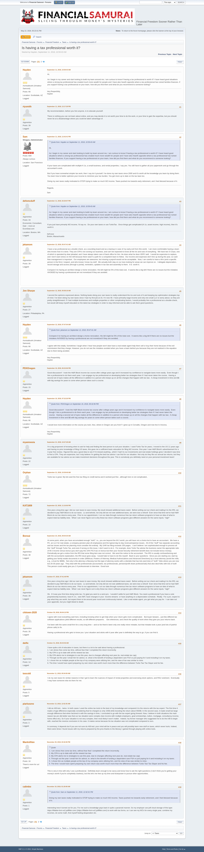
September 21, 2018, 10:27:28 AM (59, 442)
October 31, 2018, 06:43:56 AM (58, 643)
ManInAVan (29, 742)
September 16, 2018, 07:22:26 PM (59, 398)
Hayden (27, 70)
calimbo (27, 786)
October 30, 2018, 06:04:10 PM (58, 612)
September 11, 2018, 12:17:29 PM (59, 106)
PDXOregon (29, 368)
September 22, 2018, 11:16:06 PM (59, 505)
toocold (27, 673)
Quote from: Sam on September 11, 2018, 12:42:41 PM (72, 792)
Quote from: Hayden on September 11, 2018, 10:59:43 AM (73, 142)
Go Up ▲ (182, 849)
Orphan (27, 472)
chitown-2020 (30, 612)
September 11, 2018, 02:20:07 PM (59, 201)
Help (163, 849)
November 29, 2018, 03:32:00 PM (58, 742)
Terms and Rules (172, 849)
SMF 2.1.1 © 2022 (25, 849)
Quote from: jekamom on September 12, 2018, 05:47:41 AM (73, 330)
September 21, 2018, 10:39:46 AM (59, 472)
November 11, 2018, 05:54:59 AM (58, 673)
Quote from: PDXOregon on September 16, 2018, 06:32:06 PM (75, 404)
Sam (25, 137)
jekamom (27, 244)
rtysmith (27, 106)
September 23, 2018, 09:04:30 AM (59, 536)
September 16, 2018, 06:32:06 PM (59, 368)
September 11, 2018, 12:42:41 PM (59, 136)
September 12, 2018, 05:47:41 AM (59, 244)
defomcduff (29, 201)
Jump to (147, 833)
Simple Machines (37, 849)
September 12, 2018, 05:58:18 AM (59, 290)
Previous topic (164, 54)
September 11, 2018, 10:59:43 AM (59, 70)
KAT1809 (27, 505)
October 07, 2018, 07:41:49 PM (58, 576)
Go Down (25, 62)
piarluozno (28, 704)
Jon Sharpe (29, 291)
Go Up (23, 822)
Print (180, 62)
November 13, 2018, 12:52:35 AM (58, 704)
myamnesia (29, 442)
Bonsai (26, 536)
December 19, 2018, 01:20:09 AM (58, 786)
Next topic (177, 54)
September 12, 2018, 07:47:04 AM (59, 324)
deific (26, 643)
